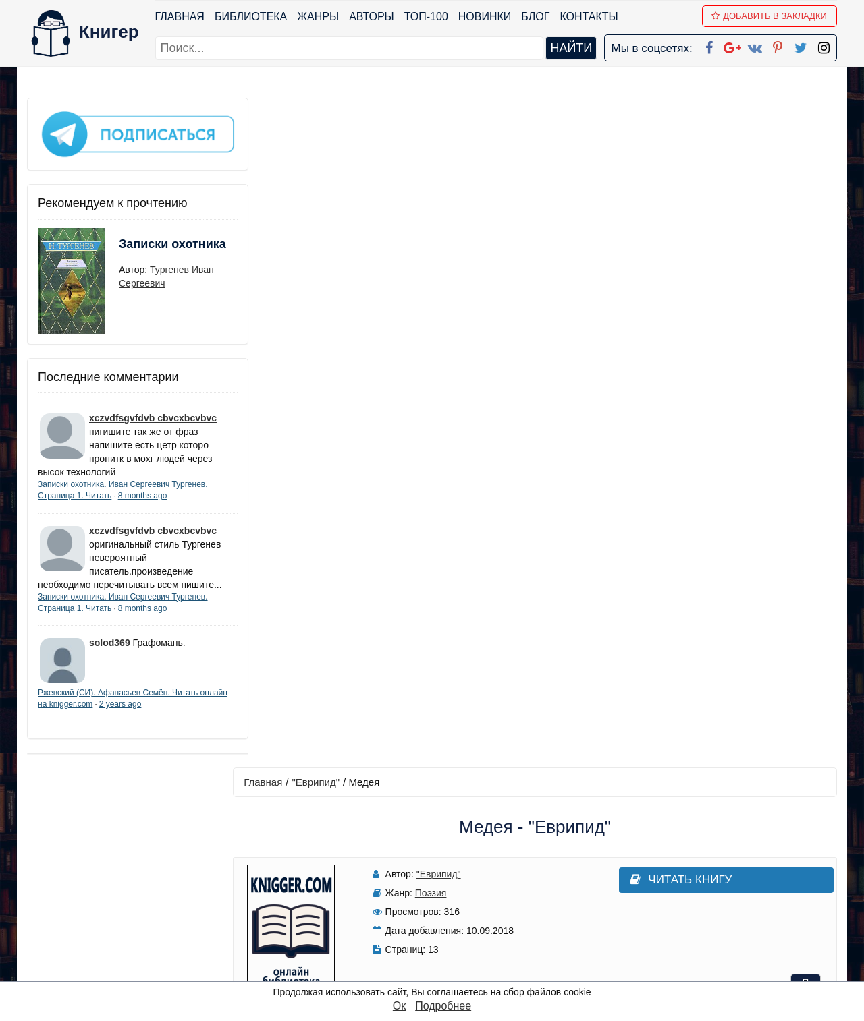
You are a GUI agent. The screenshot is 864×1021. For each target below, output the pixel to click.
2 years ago (149, 713)
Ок (399, 1006)
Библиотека (251, 16)
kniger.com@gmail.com (706, 847)
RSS (438, 970)
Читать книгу (650, 210)
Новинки (485, 16)
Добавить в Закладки (770, 16)
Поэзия (421, 223)
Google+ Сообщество (483, 882)
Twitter (443, 935)
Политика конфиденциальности (698, 865)
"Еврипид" (322, 112)
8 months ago (142, 491)
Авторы (372, 16)
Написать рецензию (539, 610)
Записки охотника (146, 247)
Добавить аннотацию (538, 530)
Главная (180, 16)
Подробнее (443, 1006)
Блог (536, 16)
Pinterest (448, 917)
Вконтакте (453, 900)
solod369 (109, 651)
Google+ (450, 865)
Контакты (589, 16)
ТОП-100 (426, 16)
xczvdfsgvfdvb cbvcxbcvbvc (153, 413)
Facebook (449, 847)
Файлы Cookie (653, 882)
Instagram (451, 952)
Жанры (319, 16)
